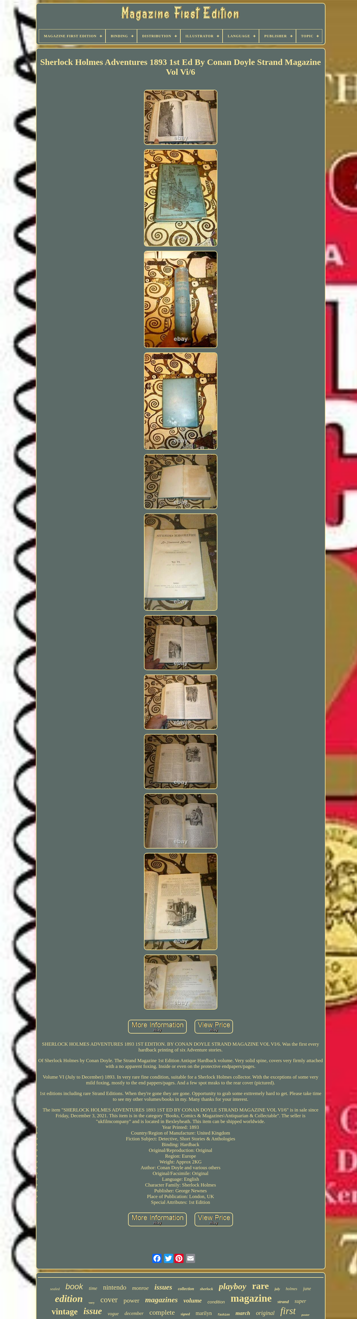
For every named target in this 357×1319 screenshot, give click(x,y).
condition (216, 1301)
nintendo (114, 1287)
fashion (224, 1314)
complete (162, 1312)
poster (305, 1314)
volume (193, 1300)
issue (93, 1311)
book (74, 1286)
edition (69, 1298)
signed (185, 1314)
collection (186, 1289)
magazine (251, 1298)
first (288, 1311)
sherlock (206, 1289)
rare (260, 1286)
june (307, 1288)
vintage (64, 1311)
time (93, 1288)
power (131, 1300)
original (265, 1313)
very (91, 1302)
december (134, 1313)
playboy (232, 1286)
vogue (113, 1313)
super (300, 1301)
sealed (55, 1289)
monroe (140, 1288)
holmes (291, 1289)
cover (109, 1299)
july (277, 1289)
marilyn (204, 1313)
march (243, 1313)
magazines (161, 1300)
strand (283, 1301)
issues (163, 1287)
